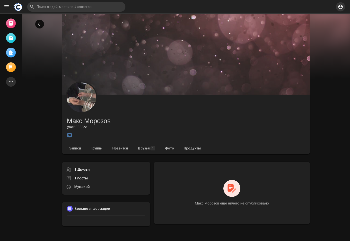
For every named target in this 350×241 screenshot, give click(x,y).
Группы (97, 148)
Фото (169, 148)
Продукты (192, 148)
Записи (75, 148)
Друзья (146, 148)
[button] (76, 7)
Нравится (120, 148)
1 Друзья (82, 169)
